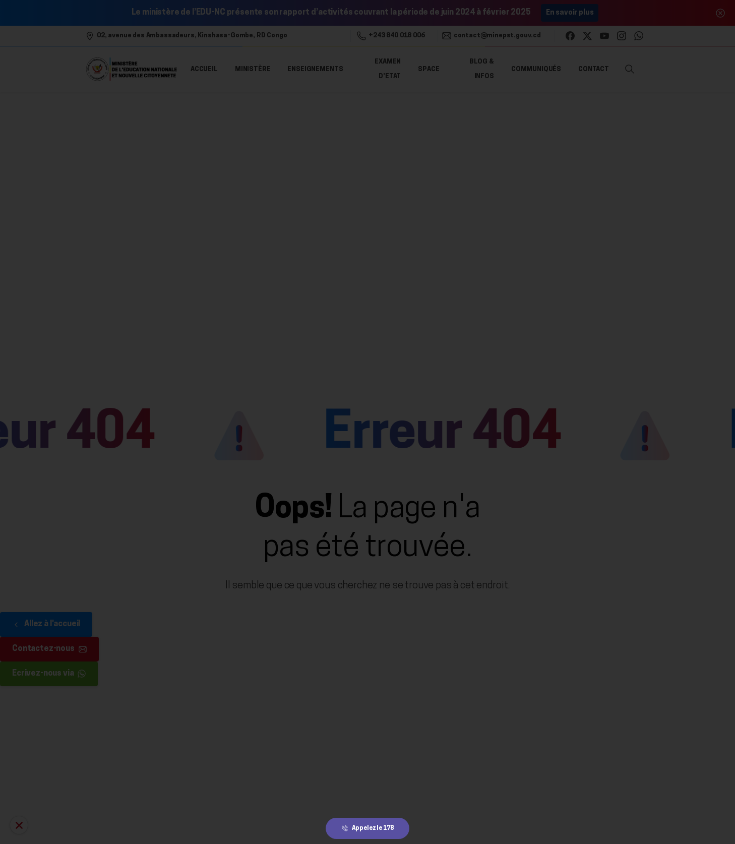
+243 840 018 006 (390, 35)
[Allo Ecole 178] (19, 825)
